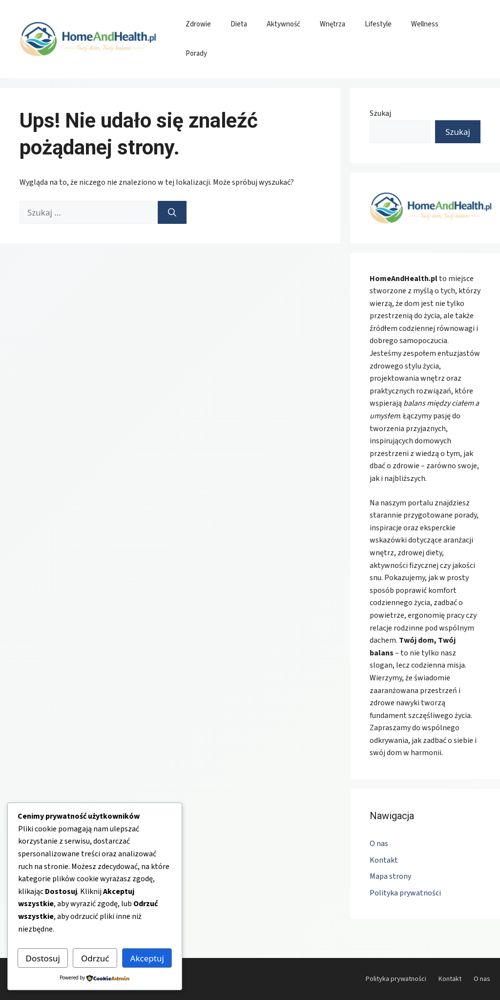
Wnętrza (332, 24)
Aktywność (283, 24)
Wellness (424, 24)
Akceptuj (147, 958)
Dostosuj (43, 958)
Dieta (238, 24)
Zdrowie (198, 24)
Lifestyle (378, 24)
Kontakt (384, 860)
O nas (379, 843)
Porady (196, 53)
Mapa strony (390, 876)
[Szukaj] (172, 212)
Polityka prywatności (405, 893)
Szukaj (380, 113)
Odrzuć (95, 958)
